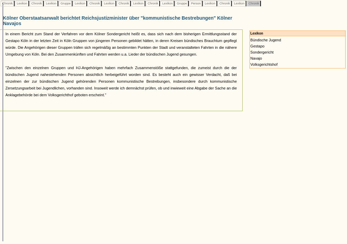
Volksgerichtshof (264, 64)
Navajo (256, 58)
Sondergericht (262, 52)
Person (196, 3)
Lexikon (22, 3)
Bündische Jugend (265, 40)
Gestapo (257, 46)
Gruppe (66, 3)
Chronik (7, 3)
